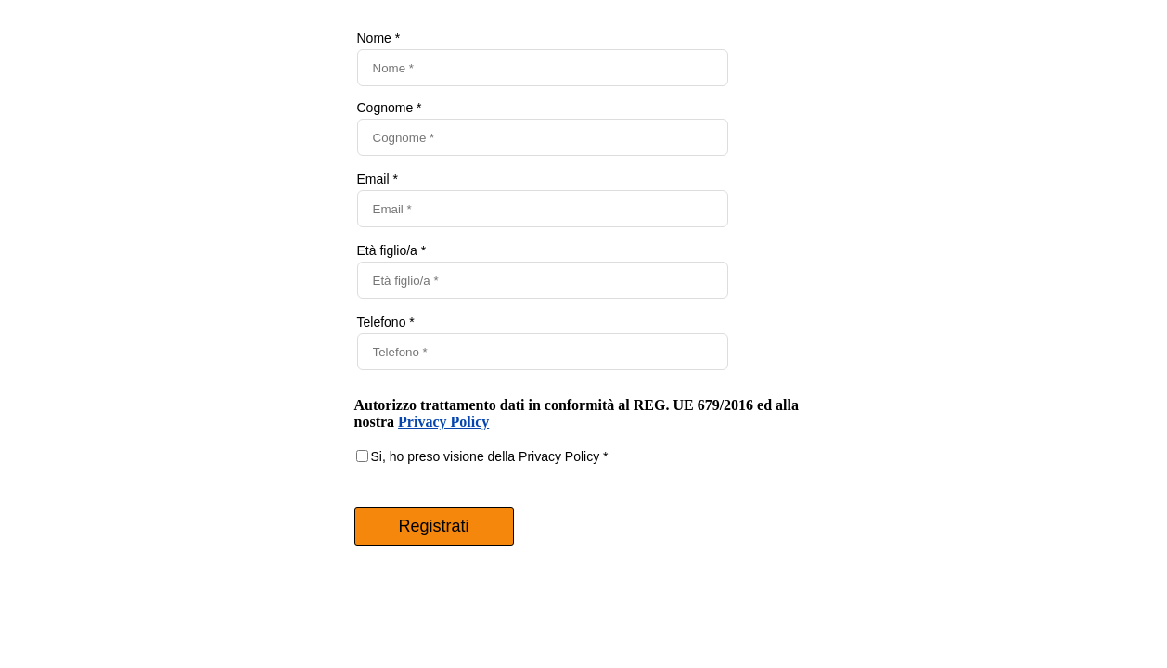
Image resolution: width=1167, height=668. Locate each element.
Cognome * (389, 107)
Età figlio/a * (392, 250)
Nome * (379, 38)
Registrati (433, 526)
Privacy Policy (443, 422)
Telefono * (386, 322)
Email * (377, 179)
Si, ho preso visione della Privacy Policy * (490, 456)
